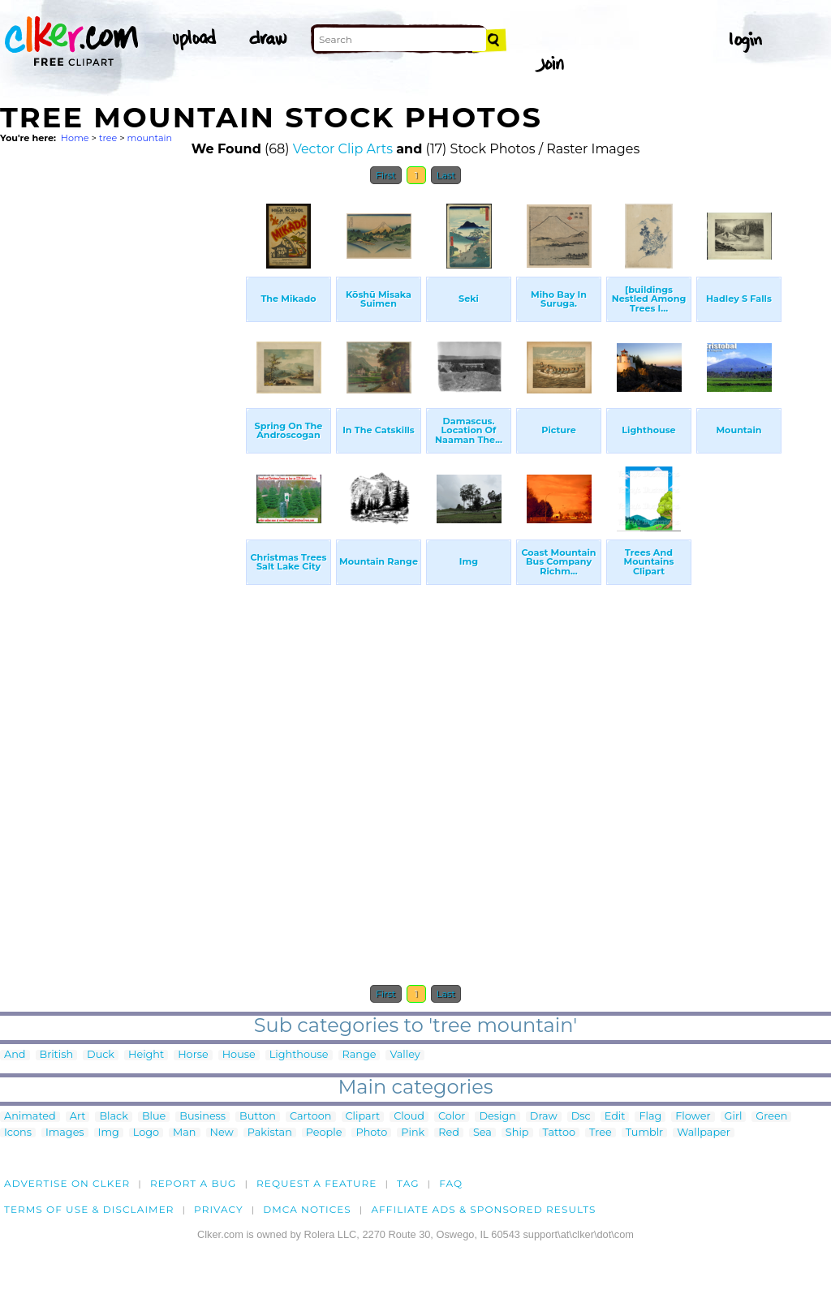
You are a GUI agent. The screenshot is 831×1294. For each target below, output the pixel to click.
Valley (405, 1055)
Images (64, 1133)
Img (108, 1133)
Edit (615, 1116)
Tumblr (645, 1133)
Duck (100, 1055)
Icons (18, 1133)
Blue (154, 1116)
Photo (371, 1133)
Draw (544, 1116)
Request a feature (316, 1183)
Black (113, 1116)
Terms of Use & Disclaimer (89, 1209)
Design (497, 1116)
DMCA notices (307, 1209)
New (222, 1133)
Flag (650, 1116)
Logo (146, 1133)
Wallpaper (703, 1133)
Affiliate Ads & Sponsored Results (483, 1209)
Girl (734, 1116)
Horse (193, 1055)
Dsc (581, 1116)
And (15, 1055)
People (324, 1133)
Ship (517, 1133)
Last (446, 175)
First (386, 175)
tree (108, 138)
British (57, 1055)
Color (451, 1116)
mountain (149, 138)
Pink (412, 1133)
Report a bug (193, 1183)
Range (359, 1055)
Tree (600, 1133)
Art (78, 1116)
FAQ (451, 1183)
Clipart (363, 1116)
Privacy (218, 1209)
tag (408, 1183)
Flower (692, 1116)
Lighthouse (299, 1055)
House (239, 1055)
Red (448, 1133)
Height (146, 1055)
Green (771, 1116)
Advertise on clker (67, 1183)
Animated (30, 1116)
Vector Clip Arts (343, 149)
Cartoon (311, 1116)
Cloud (409, 1116)
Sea (482, 1133)
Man (184, 1133)
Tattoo (559, 1133)
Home (75, 138)
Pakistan (270, 1133)
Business (202, 1116)
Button (257, 1116)
